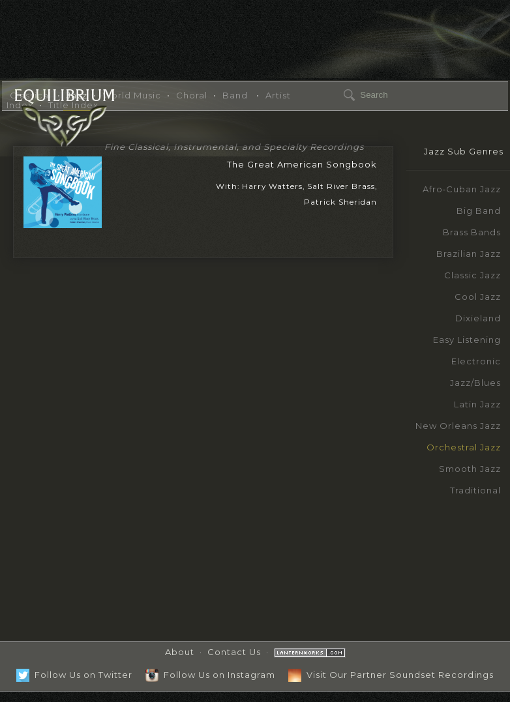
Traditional (475, 490)
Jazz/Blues (475, 382)
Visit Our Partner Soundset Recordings (391, 674)
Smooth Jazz (470, 468)
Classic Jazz (472, 275)
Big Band (479, 210)
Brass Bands (472, 232)
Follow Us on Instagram (210, 674)
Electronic (476, 361)
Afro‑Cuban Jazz (462, 189)
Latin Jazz (477, 404)
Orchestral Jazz (464, 447)
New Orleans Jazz (458, 425)
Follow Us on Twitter (74, 674)
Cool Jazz (478, 296)
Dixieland (478, 318)
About (179, 652)
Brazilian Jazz (468, 253)
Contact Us (234, 652)
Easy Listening (467, 339)
